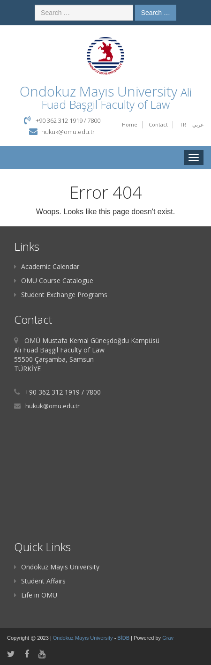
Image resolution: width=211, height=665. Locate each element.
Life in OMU (35, 594)
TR (183, 124)
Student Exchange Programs (60, 294)
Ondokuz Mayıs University (56, 566)
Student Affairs (40, 580)
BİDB (124, 638)
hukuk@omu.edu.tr (68, 131)
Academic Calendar (46, 266)
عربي (198, 124)
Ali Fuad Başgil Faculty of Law (116, 98)
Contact (158, 124)
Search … (155, 12)
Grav (167, 638)
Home (129, 124)
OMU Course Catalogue (53, 280)
